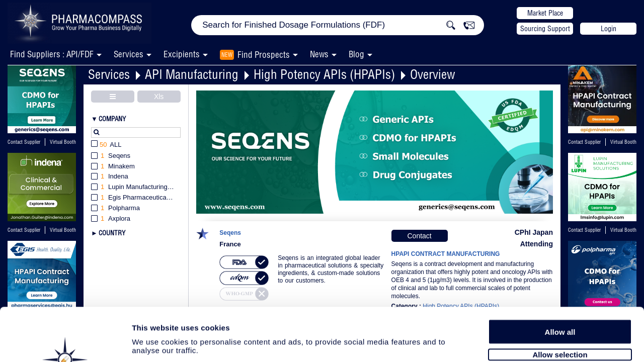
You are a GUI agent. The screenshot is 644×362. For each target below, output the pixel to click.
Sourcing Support (545, 28)
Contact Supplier (24, 142)
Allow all (560, 278)
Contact (419, 236)
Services (109, 74)
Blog (356, 54)
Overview (432, 74)
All (106, 145)
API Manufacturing (191, 74)
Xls (159, 97)
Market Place (545, 13)
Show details (528, 342)
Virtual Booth (63, 142)
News (319, 54)
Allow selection (559, 300)
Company (112, 119)
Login (608, 28)
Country (112, 233)
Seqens (230, 233)
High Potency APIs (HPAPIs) (324, 74)
